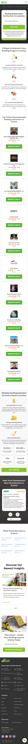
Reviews (3, 708)
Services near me (17, 722)
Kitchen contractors (18, 678)
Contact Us (4, 714)
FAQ (2, 704)
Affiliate (3, 698)
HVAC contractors (7, 682)
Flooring (17, 682)
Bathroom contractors (5, 678)
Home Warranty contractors (19, 689)
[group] (14, 589)
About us (3, 711)
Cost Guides (4, 722)
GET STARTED (14, 470)
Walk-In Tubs (19, 685)
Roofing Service (10, 6)
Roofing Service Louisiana (20, 6)
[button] (9, 519)
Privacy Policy (18, 701)
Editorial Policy (18, 714)
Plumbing (5, 689)
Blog (2, 701)
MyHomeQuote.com (9, 740)
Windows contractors (18, 669)
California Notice (18, 704)
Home (4, 6)
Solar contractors (7, 673)
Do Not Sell (17, 708)
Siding (4, 685)
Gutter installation (18, 674)
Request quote (14, 146)
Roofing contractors (5, 669)
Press (15, 711)
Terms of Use (17, 698)
